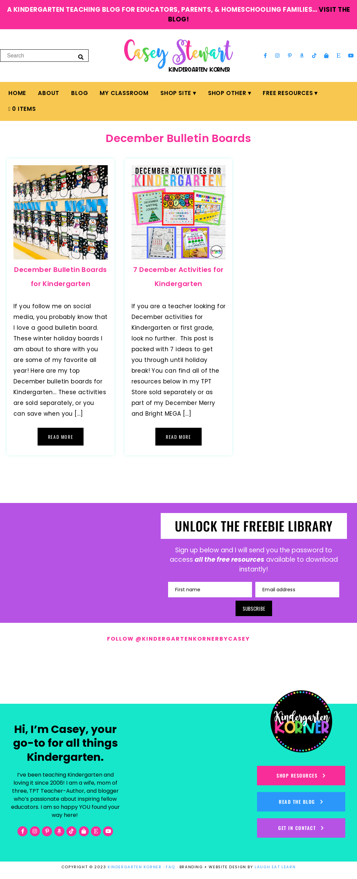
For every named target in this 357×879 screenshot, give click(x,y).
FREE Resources (288, 93)
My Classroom (124, 93)
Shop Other (227, 93)
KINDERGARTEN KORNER (134, 867)
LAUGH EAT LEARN (275, 867)
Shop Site (175, 93)
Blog (79, 93)
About (48, 93)
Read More (60, 436)
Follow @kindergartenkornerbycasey (178, 639)
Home (17, 93)
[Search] (81, 57)
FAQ (170, 867)
